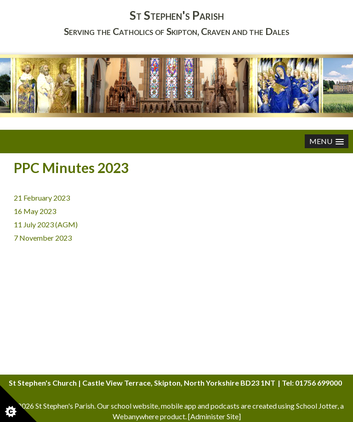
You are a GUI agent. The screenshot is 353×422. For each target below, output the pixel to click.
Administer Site (214, 416)
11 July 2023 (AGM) (46, 224)
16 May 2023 (35, 211)
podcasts (225, 405)
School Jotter (316, 405)
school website (134, 405)
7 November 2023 (43, 237)
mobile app (178, 405)
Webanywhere (136, 416)
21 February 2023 (42, 197)
